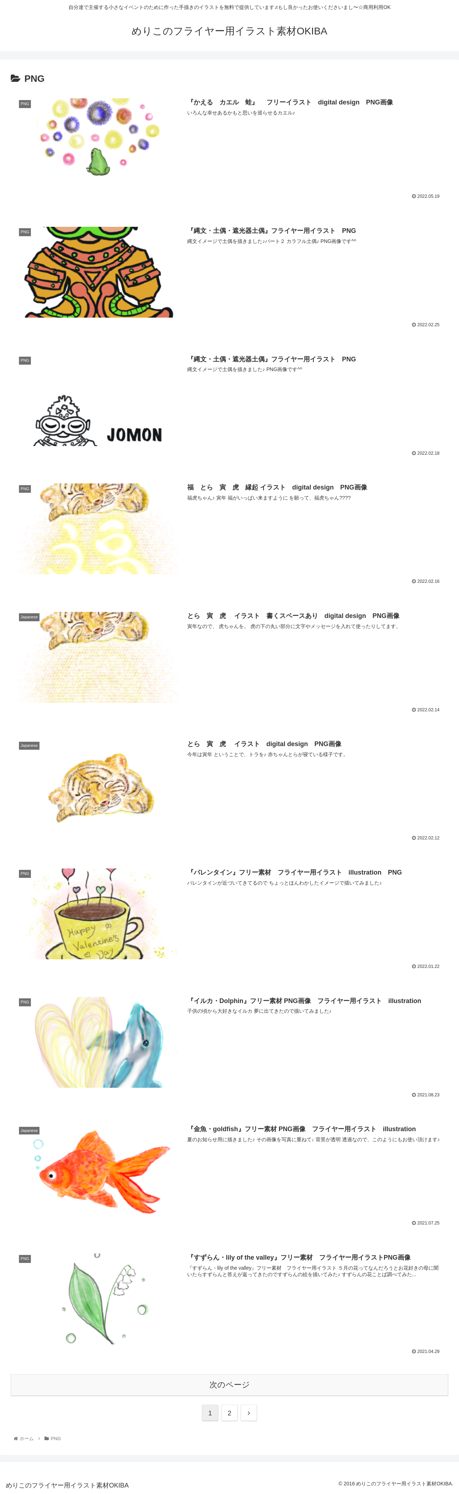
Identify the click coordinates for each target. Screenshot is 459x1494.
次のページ (229, 1384)
